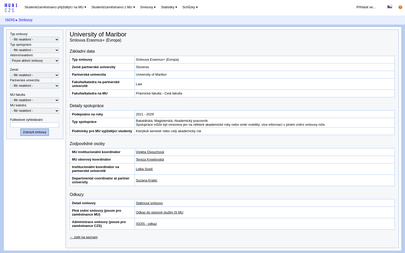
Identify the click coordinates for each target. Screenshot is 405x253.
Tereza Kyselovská (150, 159)
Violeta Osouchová (150, 152)
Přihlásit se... (366, 7)
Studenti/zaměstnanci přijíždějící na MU (54, 7)
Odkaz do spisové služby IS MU (159, 212)
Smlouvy (146, 7)
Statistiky (167, 7)
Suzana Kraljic (146, 180)
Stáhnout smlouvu (149, 203)
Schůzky (188, 7)
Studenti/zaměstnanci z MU (111, 7)
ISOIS (10, 20)
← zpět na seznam (84, 237)
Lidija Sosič (144, 169)
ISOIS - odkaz (146, 224)
